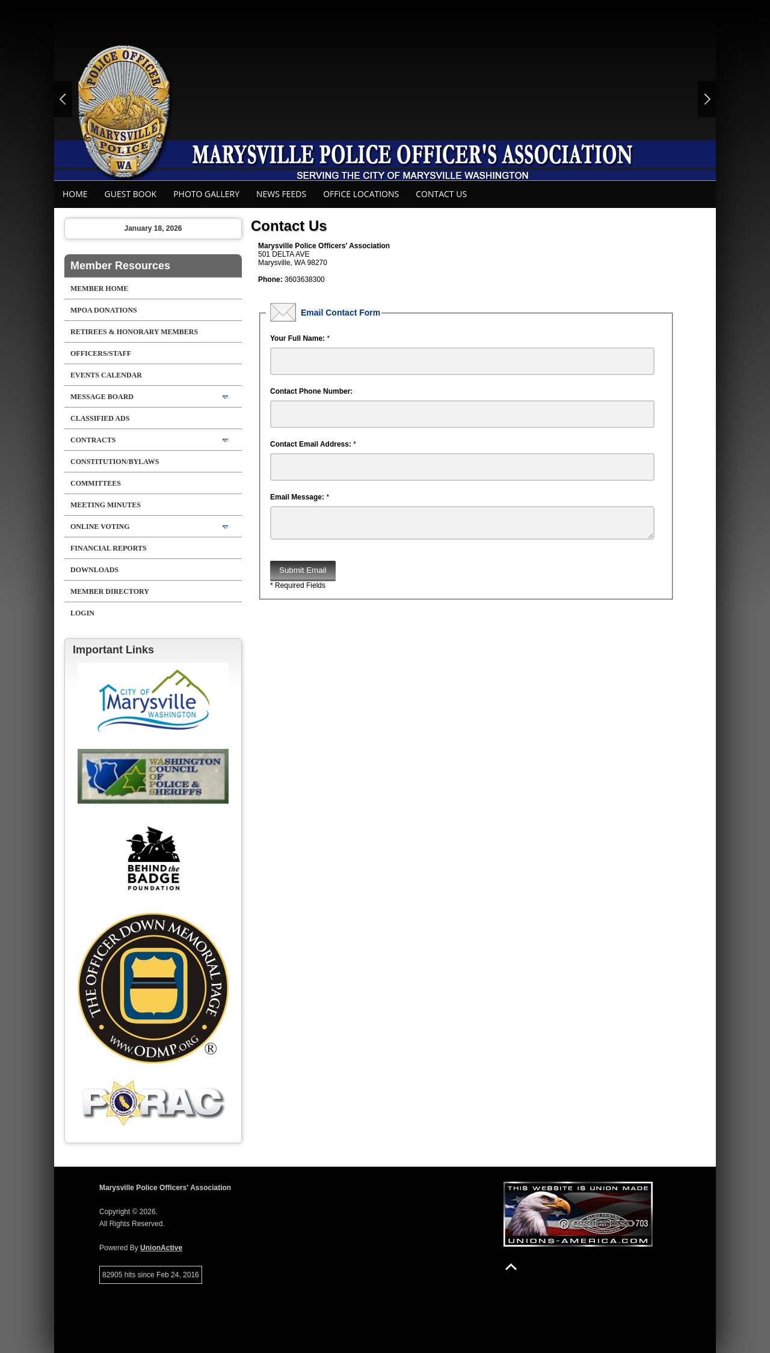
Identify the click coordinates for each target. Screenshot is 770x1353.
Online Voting (100, 526)
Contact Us (441, 194)
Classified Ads (99, 418)
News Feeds (281, 194)
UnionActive (161, 1248)
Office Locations (361, 194)
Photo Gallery (206, 194)
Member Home (99, 288)
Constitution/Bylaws (114, 461)
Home (75, 194)
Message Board (102, 396)
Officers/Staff (100, 353)
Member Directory (109, 591)
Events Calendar (106, 375)
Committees (95, 483)
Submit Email (303, 574)
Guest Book (131, 194)
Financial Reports (108, 548)
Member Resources (120, 266)
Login (82, 613)
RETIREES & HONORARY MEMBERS (134, 332)
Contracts (93, 440)
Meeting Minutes (105, 505)
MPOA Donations (103, 310)
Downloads (94, 570)
